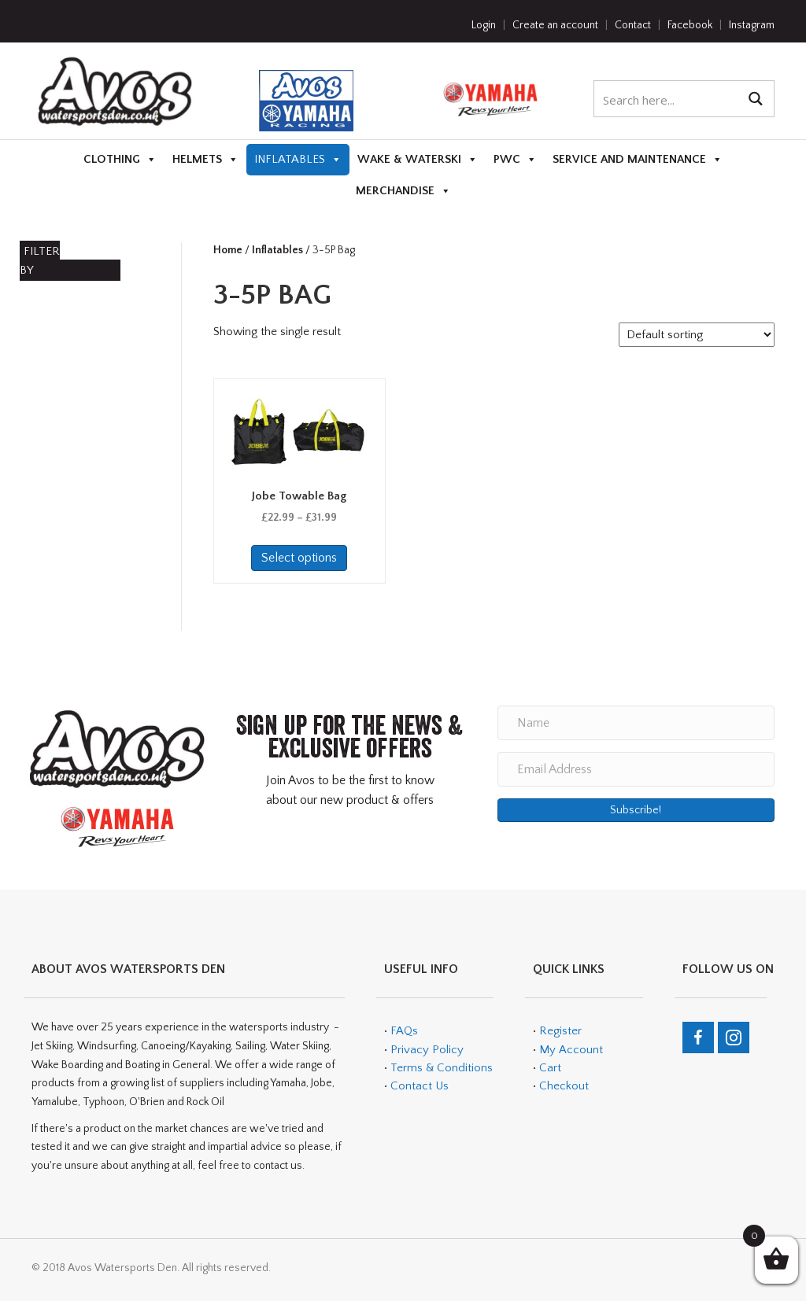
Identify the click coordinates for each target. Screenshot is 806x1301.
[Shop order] (697, 334)
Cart (550, 1067)
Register (560, 1030)
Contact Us (419, 1086)
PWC (515, 159)
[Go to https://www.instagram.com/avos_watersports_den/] (733, 1037)
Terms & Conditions (440, 1067)
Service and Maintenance (638, 159)
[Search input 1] (667, 98)
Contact (633, 25)
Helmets (205, 159)
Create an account (555, 25)
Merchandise (403, 191)
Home (227, 250)
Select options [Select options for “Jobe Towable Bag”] (299, 558)
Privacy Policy (427, 1049)
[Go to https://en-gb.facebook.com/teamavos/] (698, 1037)
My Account (571, 1049)
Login (483, 25)
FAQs (404, 1030)
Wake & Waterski (417, 159)
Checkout (564, 1086)
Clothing (120, 159)
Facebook (689, 25)
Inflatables (298, 159)
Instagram (752, 25)
